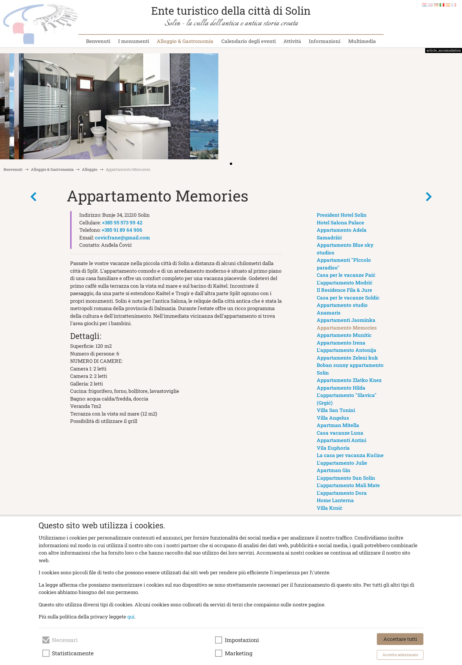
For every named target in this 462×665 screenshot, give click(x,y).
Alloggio (89, 169)
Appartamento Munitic (344, 335)
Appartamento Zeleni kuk (347, 357)
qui (130, 616)
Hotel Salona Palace (340, 222)
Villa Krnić (329, 507)
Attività (292, 41)
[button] (455, 106)
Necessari (65, 640)
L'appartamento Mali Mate (348, 485)
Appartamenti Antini (341, 440)
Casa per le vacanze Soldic (348, 297)
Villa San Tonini (336, 410)
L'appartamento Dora (342, 492)
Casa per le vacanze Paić (346, 275)
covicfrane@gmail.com (122, 237)
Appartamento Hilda (341, 387)
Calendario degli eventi (248, 41)
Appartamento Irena (341, 342)
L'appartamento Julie (342, 462)
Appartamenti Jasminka (346, 320)
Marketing (239, 653)
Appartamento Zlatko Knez (349, 380)
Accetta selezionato (400, 654)
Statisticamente (73, 653)
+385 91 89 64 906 (122, 229)
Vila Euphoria (333, 447)
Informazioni (324, 41)
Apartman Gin (333, 470)
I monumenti (133, 41)
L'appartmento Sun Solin (346, 477)
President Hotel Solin (342, 214)
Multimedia (362, 41)
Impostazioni (242, 640)
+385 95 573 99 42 (122, 222)
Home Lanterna (335, 500)
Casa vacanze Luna (340, 432)
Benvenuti (98, 41)
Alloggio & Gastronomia (185, 41)
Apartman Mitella (338, 425)
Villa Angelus (333, 417)
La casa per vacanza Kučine (350, 455)
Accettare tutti (400, 639)
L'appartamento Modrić (344, 282)
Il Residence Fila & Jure (344, 290)
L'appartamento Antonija (346, 350)
